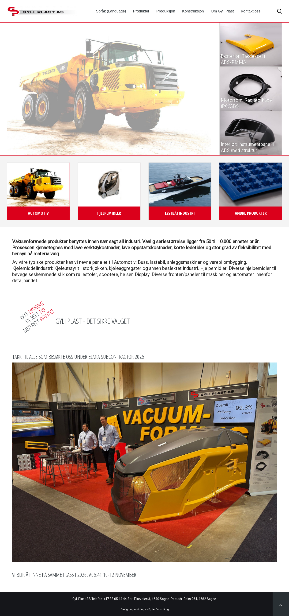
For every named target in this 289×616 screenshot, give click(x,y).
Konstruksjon (193, 11)
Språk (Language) (111, 11)
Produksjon (165, 11)
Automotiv (38, 213)
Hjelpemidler (109, 213)
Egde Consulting (158, 609)
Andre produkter (251, 213)
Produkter (141, 11)
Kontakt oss (250, 11)
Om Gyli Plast (222, 11)
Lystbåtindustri (180, 213)
